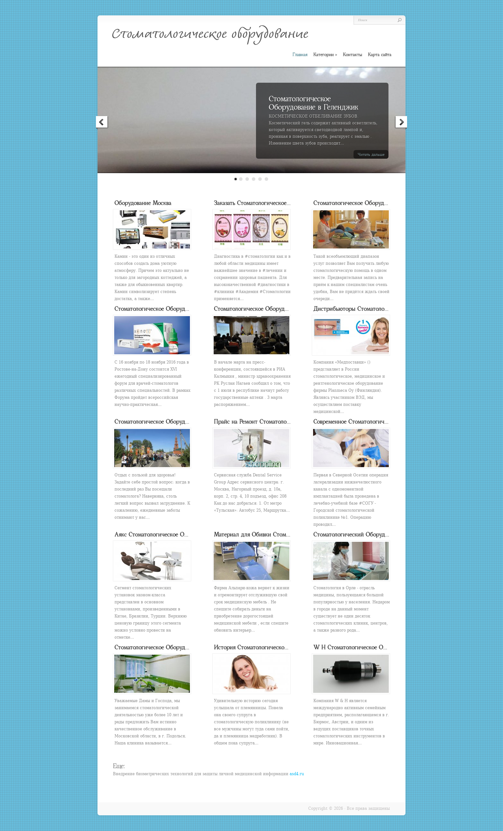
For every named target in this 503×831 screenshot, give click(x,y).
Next (401, 123)
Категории (325, 55)
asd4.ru (297, 774)
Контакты (352, 54)
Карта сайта (379, 54)
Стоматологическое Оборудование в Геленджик (313, 103)
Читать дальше (371, 154)
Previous (102, 123)
